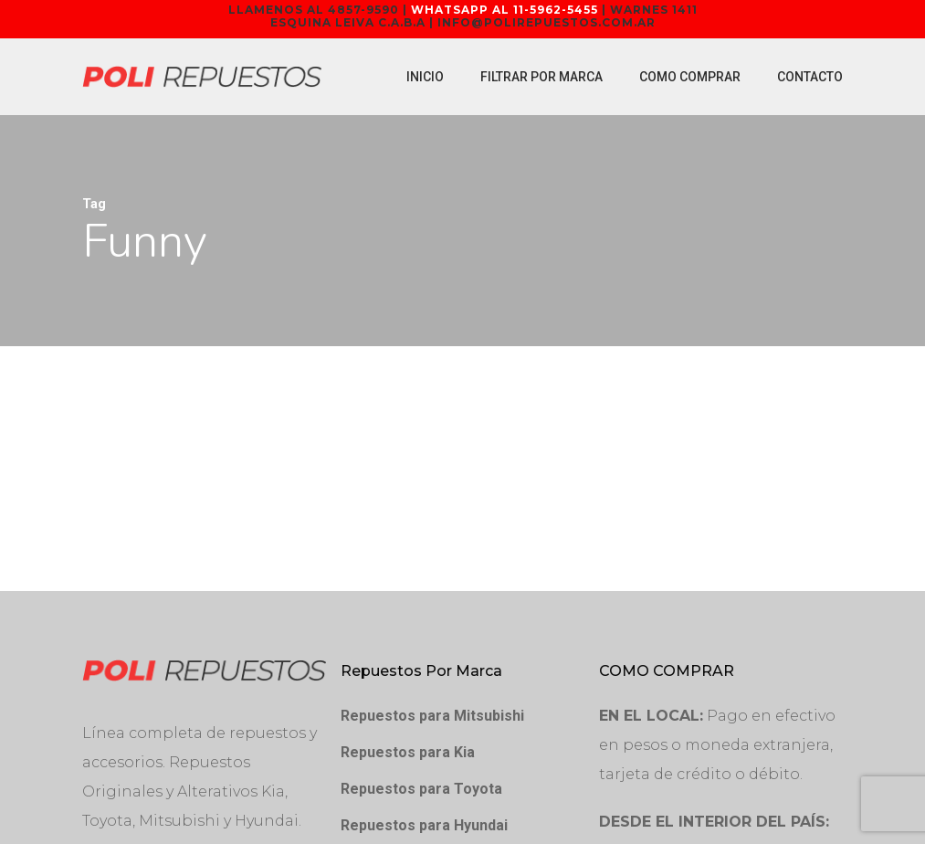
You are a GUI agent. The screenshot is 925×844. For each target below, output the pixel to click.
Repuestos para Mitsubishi (432, 715)
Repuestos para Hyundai (424, 825)
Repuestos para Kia (408, 752)
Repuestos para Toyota (421, 788)
